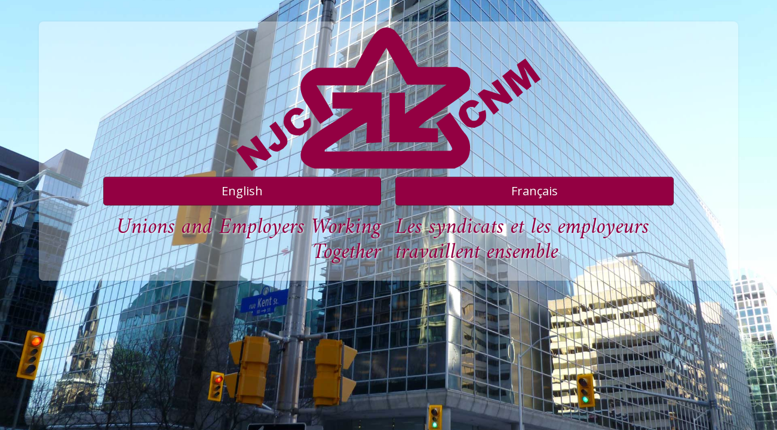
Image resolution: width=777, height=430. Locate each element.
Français (534, 191)
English (242, 191)
